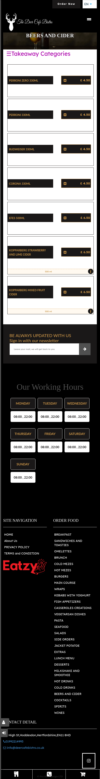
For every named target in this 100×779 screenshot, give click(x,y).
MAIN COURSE (65, 583)
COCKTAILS (62, 700)
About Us (10, 541)
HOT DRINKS (63, 681)
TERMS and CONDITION (21, 553)
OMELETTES (63, 551)
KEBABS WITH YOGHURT (72, 595)
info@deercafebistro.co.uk (23, 748)
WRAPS (59, 589)
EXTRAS (60, 652)
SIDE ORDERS (64, 639)
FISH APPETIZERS (67, 602)
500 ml (68, 271)
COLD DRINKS (64, 687)
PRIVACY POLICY (16, 547)
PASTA (58, 620)
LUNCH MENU (64, 658)
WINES (59, 713)
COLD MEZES (63, 564)
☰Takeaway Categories (38, 53)
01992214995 (13, 741)
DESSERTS (61, 664)
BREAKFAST (62, 534)
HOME (8, 534)
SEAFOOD (61, 627)
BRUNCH (60, 558)
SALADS (60, 633)
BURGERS (61, 576)
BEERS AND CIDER (67, 694)
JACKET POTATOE (67, 646)
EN (88, 4)
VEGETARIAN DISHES (70, 614)
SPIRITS (60, 706)
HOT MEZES (62, 570)
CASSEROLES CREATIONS (73, 608)
